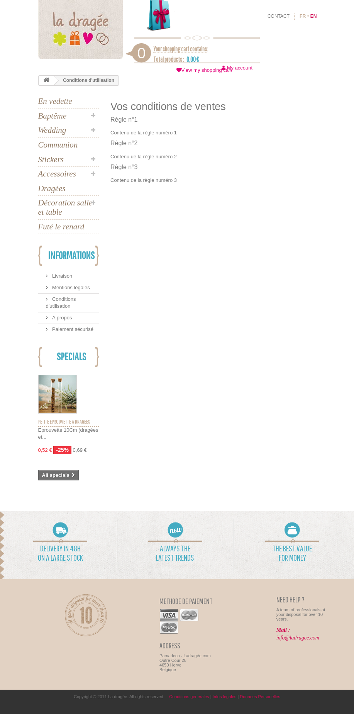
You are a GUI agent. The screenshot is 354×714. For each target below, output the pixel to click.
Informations (71, 255)
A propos (61, 318)
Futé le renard (61, 226)
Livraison (62, 276)
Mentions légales (70, 287)
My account (239, 68)
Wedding (52, 130)
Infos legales (225, 696)
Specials (71, 356)
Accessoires (57, 173)
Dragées (52, 188)
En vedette (55, 101)
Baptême (52, 115)
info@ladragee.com (297, 638)
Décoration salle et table (65, 207)
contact (279, 16)
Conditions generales (189, 696)
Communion (58, 144)
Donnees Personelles (260, 696)
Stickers (51, 159)
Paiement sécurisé (72, 329)
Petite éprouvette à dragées (64, 421)
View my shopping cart (206, 70)
